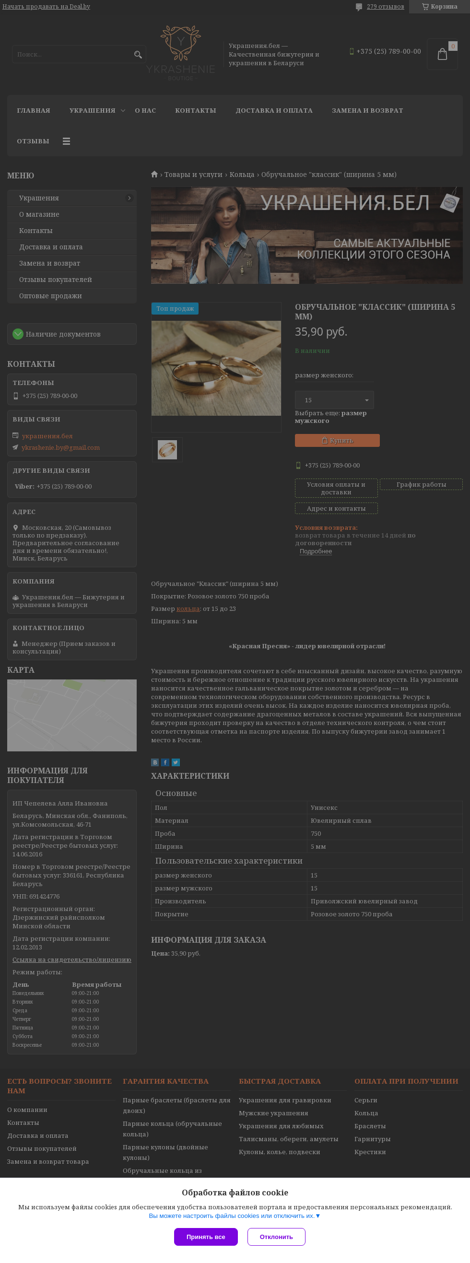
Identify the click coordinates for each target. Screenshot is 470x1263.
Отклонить (276, 1236)
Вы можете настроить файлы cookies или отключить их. (232, 1215)
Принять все (206, 1236)
